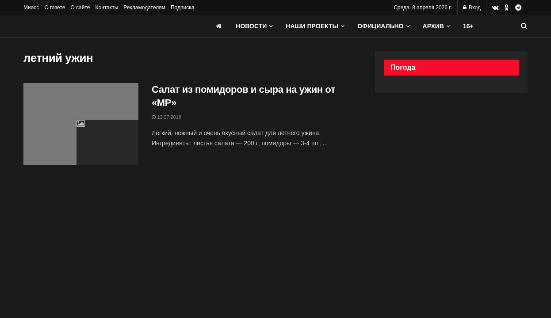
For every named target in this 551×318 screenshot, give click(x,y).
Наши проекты (312, 26)
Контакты (106, 7)
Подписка (182, 7)
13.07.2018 (166, 117)
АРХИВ (433, 26)
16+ (468, 26)
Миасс (31, 7)
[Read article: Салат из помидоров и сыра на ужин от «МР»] (80, 124)
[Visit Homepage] (89, 26)
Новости (251, 26)
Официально (380, 26)
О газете (54, 7)
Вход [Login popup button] (472, 7)
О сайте (80, 7)
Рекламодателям (144, 7)
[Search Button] (524, 26)
